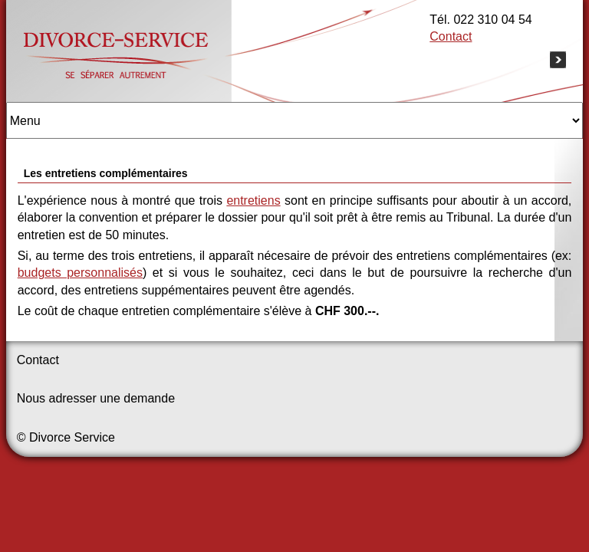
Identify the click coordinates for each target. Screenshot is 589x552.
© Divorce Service (66, 437)
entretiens (253, 200)
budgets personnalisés (80, 272)
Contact (450, 36)
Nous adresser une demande (96, 398)
